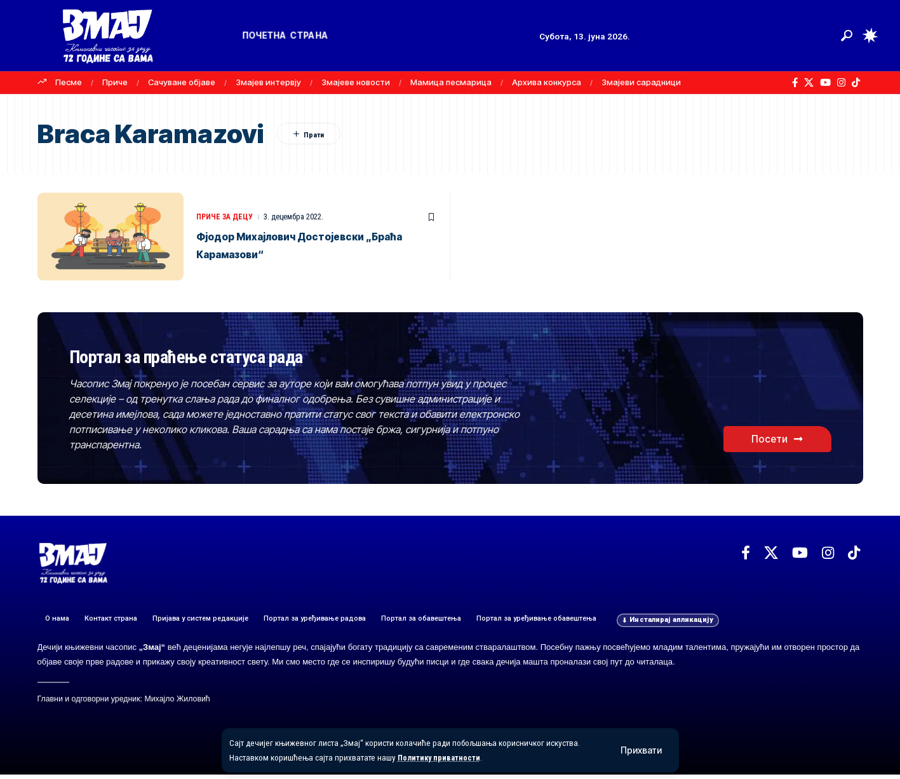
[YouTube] (825, 82)
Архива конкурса (546, 82)
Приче (115, 82)
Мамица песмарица (451, 82)
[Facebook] (795, 82)
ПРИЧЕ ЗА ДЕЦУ (226, 216)
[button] (641, 750)
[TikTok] (856, 82)
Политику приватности (442, 757)
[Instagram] (841, 82)
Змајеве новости (355, 82)
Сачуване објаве (181, 82)
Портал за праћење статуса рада (245, 357)
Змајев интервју (268, 82)
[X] (809, 82)
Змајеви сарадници (641, 82)
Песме (68, 82)
